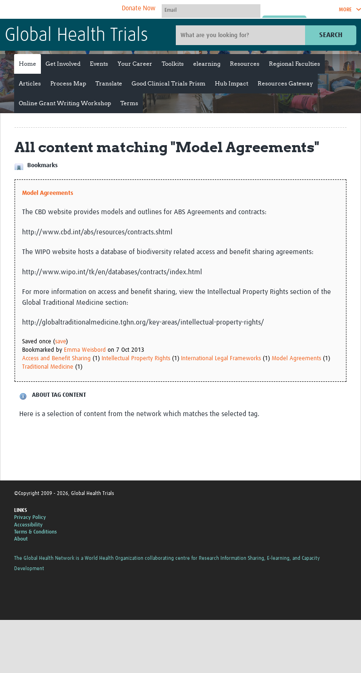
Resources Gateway (285, 83)
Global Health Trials (76, 35)
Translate (108, 83)
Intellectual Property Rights (136, 359)
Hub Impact (231, 83)
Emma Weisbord (85, 350)
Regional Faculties (294, 63)
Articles (30, 83)
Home (27, 63)
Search (330, 35)
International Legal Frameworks (221, 359)
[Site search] (241, 35)
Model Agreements (47, 193)
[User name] (211, 9)
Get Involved (63, 63)
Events (99, 63)
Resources (244, 63)
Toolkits (173, 63)
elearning (206, 63)
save (60, 342)
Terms (129, 103)
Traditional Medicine (47, 367)
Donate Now (139, 8)
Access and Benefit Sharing (56, 359)
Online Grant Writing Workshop (65, 103)
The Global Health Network (74, 10)
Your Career (135, 63)
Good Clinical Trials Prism (168, 83)
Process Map (68, 83)
